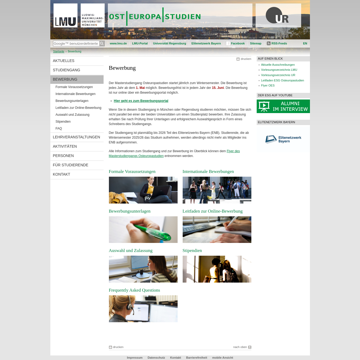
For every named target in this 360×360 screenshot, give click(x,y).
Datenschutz (156, 357)
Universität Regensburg (169, 43)
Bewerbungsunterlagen (72, 101)
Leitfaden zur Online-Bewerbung (78, 108)
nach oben (240, 347)
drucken (246, 58)
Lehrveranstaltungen (76, 137)
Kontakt (61, 174)
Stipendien (63, 121)
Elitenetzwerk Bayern (206, 43)
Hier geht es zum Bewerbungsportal (141, 101)
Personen (63, 156)
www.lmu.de (118, 43)
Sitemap (255, 43)
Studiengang (66, 70)
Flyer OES (268, 85)
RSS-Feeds (279, 43)
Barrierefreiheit (197, 357)
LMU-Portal (140, 43)
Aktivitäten (65, 146)
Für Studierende (70, 165)
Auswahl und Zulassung (72, 115)
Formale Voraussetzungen (74, 87)
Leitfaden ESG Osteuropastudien (282, 80)
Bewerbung (65, 79)
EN (305, 43)
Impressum (135, 357)
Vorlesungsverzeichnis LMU (279, 69)
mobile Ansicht (222, 357)
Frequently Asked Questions (134, 290)
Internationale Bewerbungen (76, 94)
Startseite (58, 51)
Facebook (238, 43)
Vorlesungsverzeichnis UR (278, 75)
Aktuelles (64, 61)
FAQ (59, 128)
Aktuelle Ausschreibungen (278, 64)
